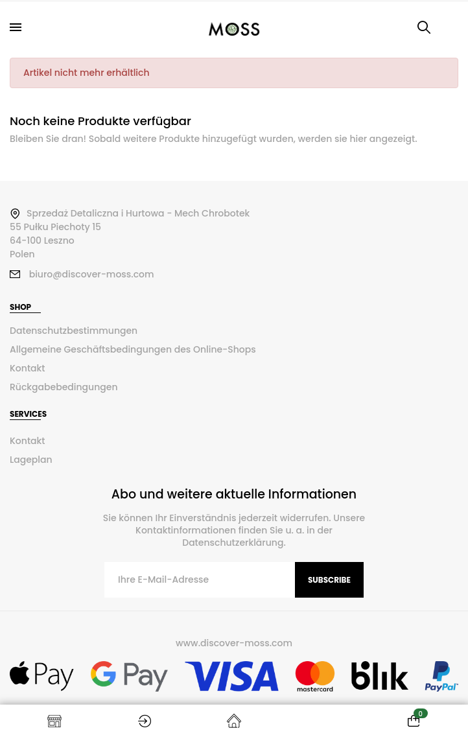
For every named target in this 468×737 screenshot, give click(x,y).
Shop (54, 720)
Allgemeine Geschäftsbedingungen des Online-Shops (133, 349)
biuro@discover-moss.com (91, 274)
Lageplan (31, 459)
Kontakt (27, 368)
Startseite (234, 720)
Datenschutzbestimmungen (73, 330)
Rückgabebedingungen (64, 386)
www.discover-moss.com (234, 643)
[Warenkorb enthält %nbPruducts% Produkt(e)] (413, 721)
